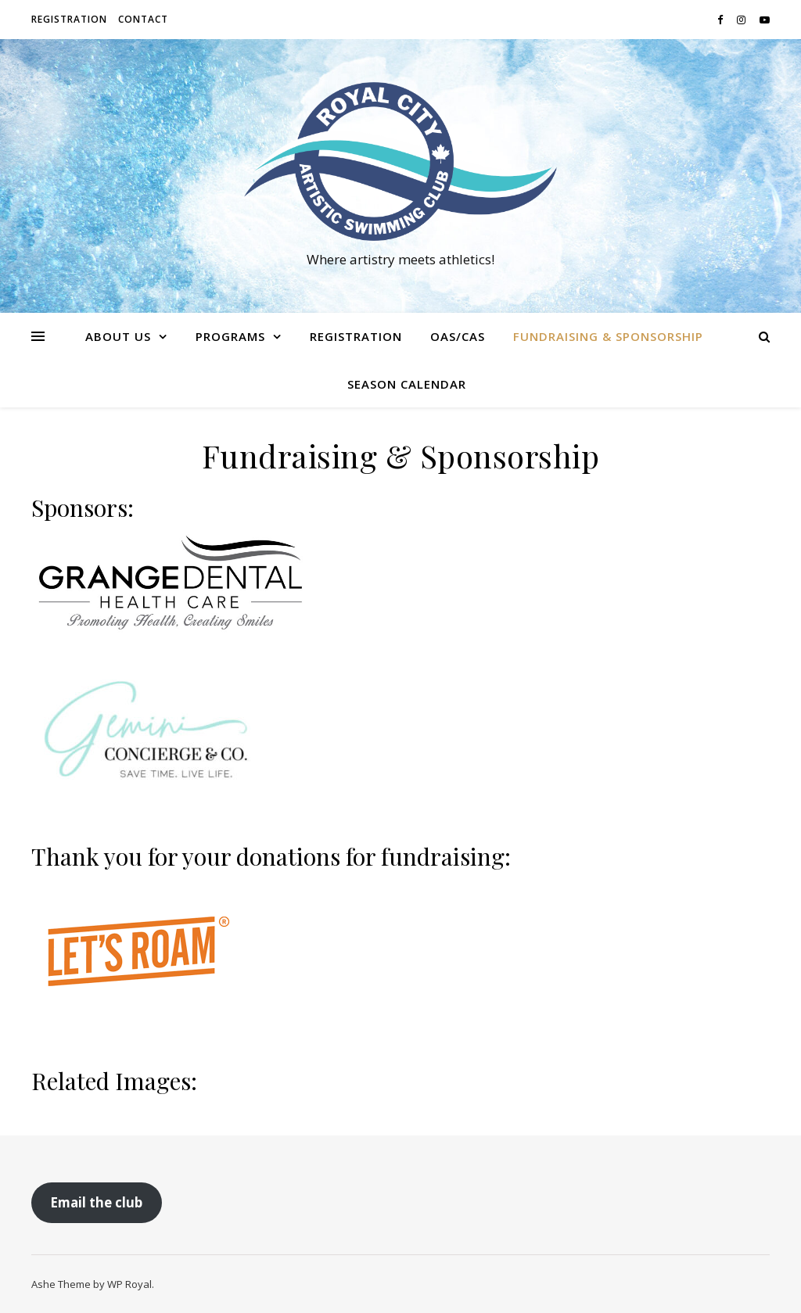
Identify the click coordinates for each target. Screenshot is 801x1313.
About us (118, 336)
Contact (143, 19)
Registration (69, 19)
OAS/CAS (457, 336)
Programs (230, 336)
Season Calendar (406, 384)
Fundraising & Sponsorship (608, 336)
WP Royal (129, 1284)
